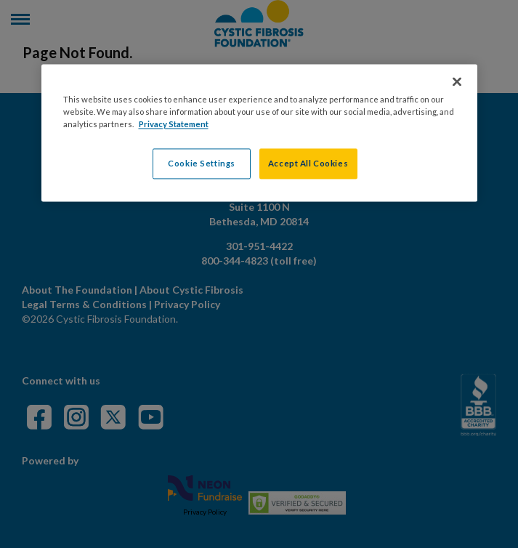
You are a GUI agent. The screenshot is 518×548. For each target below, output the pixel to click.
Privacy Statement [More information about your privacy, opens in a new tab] (174, 124)
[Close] (457, 82)
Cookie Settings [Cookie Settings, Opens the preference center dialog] (201, 164)
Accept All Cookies (308, 164)
